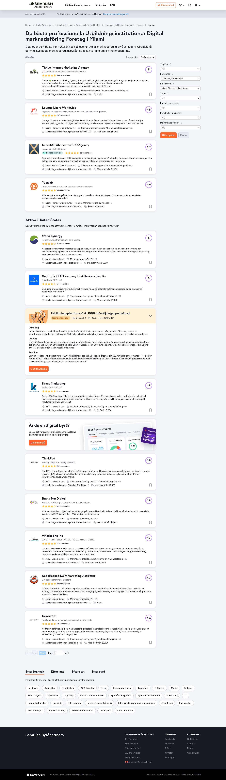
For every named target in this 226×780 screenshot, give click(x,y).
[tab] (34, 672)
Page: (51, 653)
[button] (181, 5)
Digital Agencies (43, 25)
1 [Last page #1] (68, 653)
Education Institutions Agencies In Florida (124, 25)
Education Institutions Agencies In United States (77, 25)
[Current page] (59, 653)
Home (28, 25)
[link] (100, 5)
